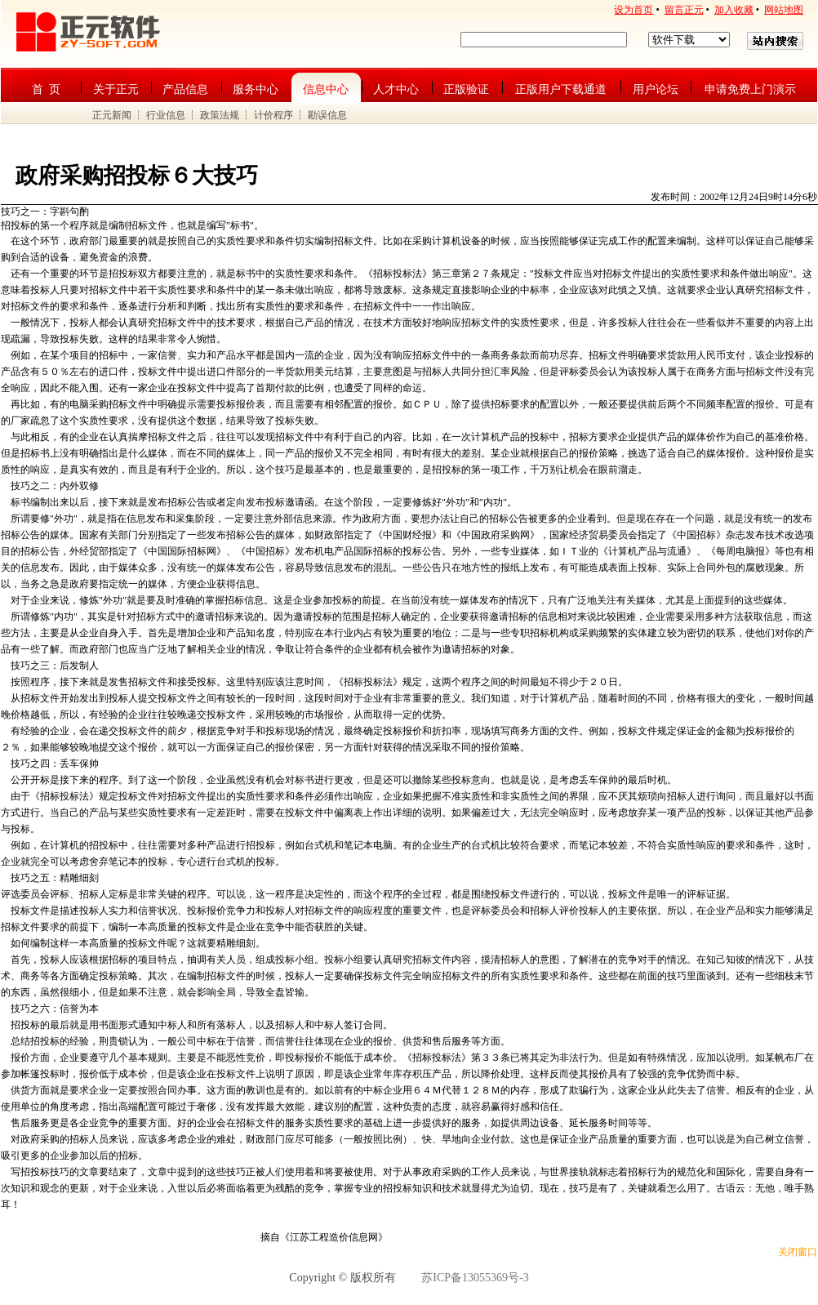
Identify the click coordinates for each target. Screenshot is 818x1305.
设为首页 (633, 10)
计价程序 (273, 115)
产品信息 (185, 89)
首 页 (46, 89)
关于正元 (116, 89)
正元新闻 (111, 115)
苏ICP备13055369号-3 (474, 1278)
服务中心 (255, 89)
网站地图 (783, 10)
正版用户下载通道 (561, 89)
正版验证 (466, 89)
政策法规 (219, 115)
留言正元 (684, 10)
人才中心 (396, 89)
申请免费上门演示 (750, 89)
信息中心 (326, 89)
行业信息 (165, 115)
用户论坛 (655, 89)
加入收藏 (734, 10)
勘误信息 (327, 115)
